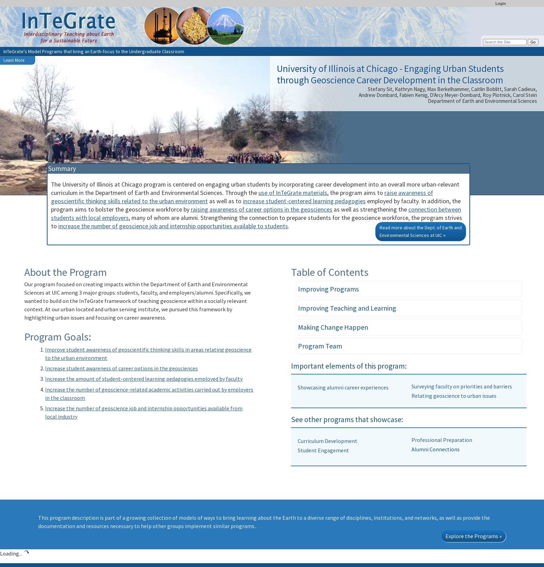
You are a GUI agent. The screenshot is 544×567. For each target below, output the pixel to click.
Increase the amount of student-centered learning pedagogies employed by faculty (144, 378)
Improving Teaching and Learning (347, 308)
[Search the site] (505, 42)
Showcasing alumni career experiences (343, 387)
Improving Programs (328, 289)
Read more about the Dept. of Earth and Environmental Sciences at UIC (421, 231)
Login (500, 3)
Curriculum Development (327, 440)
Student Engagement (323, 450)
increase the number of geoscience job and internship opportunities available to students (173, 226)
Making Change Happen (333, 327)
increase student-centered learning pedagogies (304, 201)
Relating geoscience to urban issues (453, 395)
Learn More (13, 60)
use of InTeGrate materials (292, 193)
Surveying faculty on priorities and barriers (461, 386)
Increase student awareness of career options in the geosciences (121, 368)
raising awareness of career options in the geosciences (261, 209)
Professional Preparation (441, 439)
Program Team (320, 346)
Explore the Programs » (473, 536)
